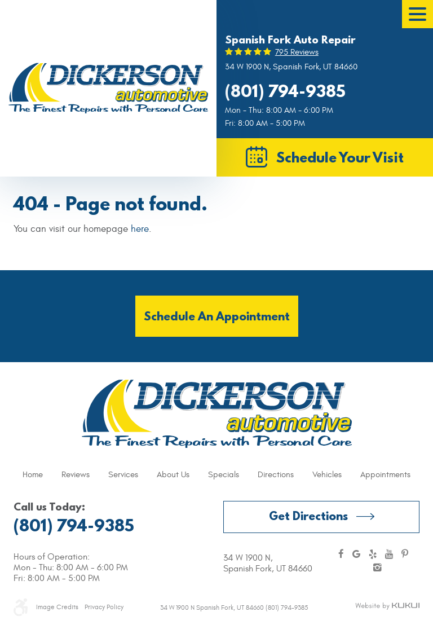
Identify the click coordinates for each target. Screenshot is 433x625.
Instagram (377, 568)
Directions (276, 474)
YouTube (389, 555)
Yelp (373, 555)
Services (123, 474)
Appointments (385, 474)
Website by (387, 606)
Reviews (75, 474)
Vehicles (327, 474)
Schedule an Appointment (217, 316)
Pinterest (404, 555)
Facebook (341, 555)
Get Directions (308, 516)
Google (356, 555)
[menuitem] (33, 475)
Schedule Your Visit (340, 157)
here (140, 229)
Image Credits (57, 607)
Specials (223, 474)
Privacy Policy (104, 607)
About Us (173, 474)
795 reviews (297, 52)
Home (33, 474)
